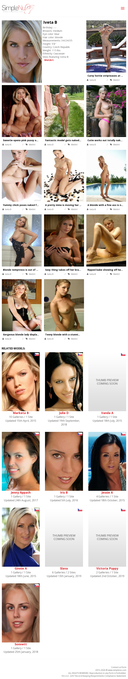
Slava (64, 568)
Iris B (64, 492)
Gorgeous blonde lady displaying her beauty (29, 334)
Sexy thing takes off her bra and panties (69, 269)
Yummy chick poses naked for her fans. (27, 205)
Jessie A (107, 492)
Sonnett (21, 644)
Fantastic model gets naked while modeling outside (76, 140)
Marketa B (21, 413)
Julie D (64, 413)
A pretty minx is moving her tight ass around (72, 205)
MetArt (116, 80)
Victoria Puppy (107, 568)
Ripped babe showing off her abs (107, 269)
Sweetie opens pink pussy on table (24, 140)
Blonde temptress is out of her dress (25, 269)
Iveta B (50, 22)
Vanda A (107, 413)
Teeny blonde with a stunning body (66, 334)
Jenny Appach (21, 492)
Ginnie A (21, 568)
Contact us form (118, 667)
